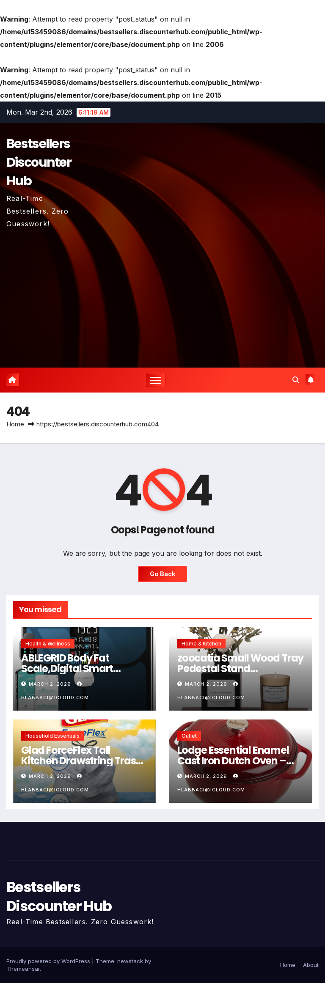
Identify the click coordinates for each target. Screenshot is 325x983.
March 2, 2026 (51, 684)
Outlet (189, 736)
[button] (295, 380)
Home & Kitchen (201, 643)
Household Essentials (52, 736)
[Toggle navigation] (156, 380)
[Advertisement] (162, 293)
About (311, 964)
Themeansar (23, 968)
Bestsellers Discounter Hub (38, 162)
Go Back (162, 573)
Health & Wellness (47, 643)
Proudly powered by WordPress (49, 961)
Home (15, 424)
